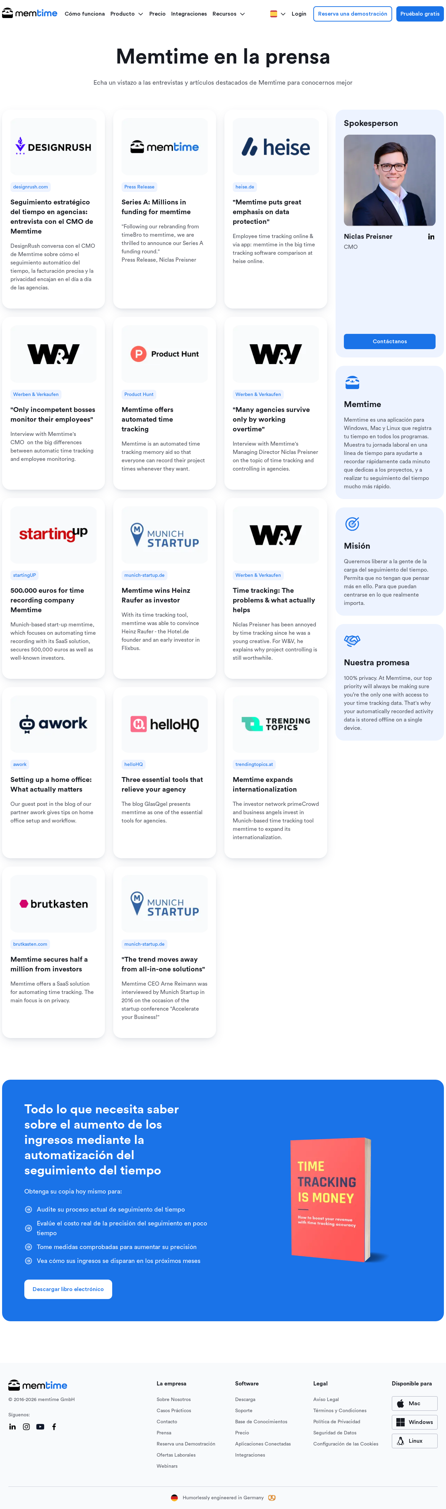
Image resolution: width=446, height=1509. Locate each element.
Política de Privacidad (336, 1421)
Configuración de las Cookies (345, 1444)
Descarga (245, 1399)
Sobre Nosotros (174, 1399)
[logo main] (30, 14)
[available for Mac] (415, 1403)
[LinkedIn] (431, 237)
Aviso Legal (326, 1399)
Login (299, 14)
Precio (157, 14)
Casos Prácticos (174, 1410)
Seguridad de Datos (334, 1433)
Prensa (164, 1433)
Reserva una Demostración (186, 1444)
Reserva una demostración (352, 14)
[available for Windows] (415, 1422)
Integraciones (189, 14)
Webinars (167, 1466)
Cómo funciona (85, 14)
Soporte (244, 1410)
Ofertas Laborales (176, 1455)
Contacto (167, 1421)
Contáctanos (390, 341)
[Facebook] (54, 1427)
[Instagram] (26, 1427)
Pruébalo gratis (420, 14)
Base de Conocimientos (261, 1421)
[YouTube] (40, 1427)
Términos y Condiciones (339, 1410)
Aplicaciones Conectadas (263, 1444)
